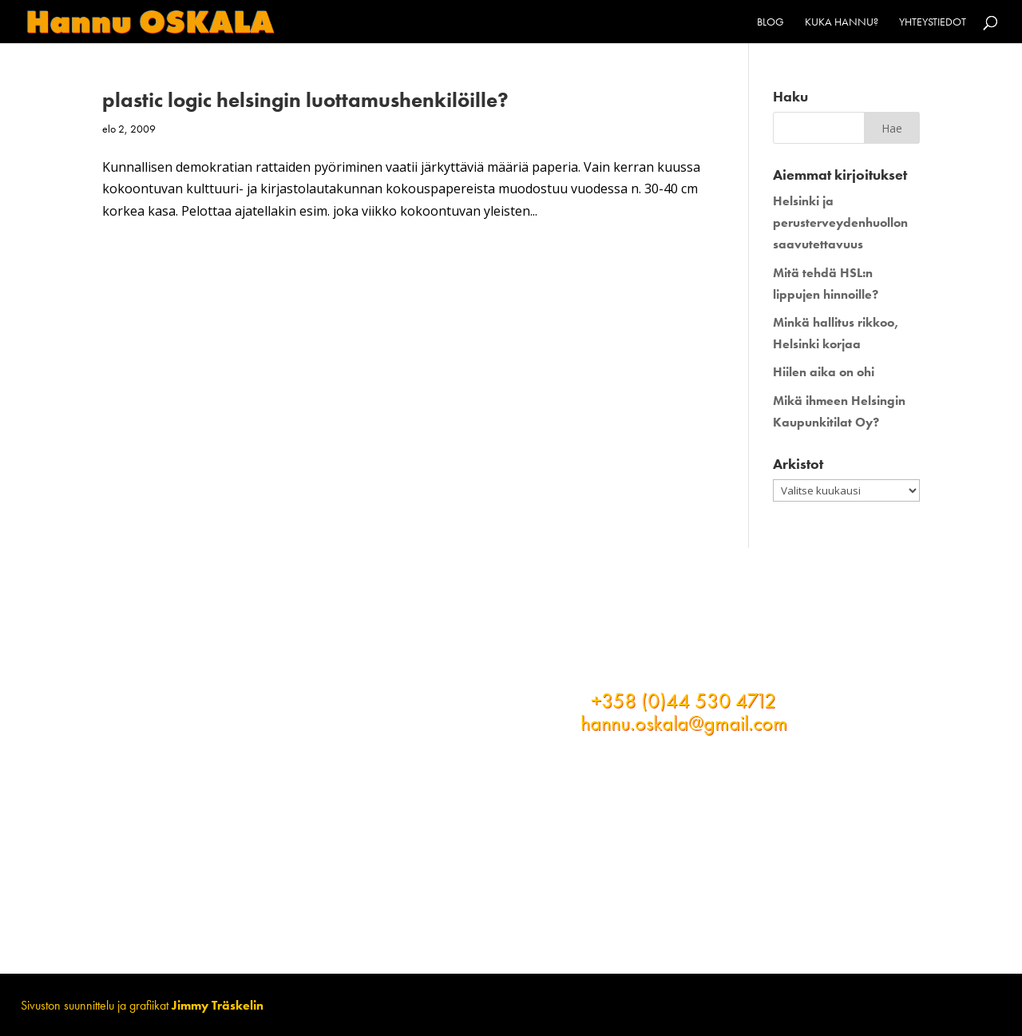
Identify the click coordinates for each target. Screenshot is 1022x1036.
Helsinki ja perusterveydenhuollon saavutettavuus (840, 222)
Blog (770, 22)
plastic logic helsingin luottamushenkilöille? (305, 99)
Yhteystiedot (932, 22)
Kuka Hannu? (841, 22)
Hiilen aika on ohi (823, 371)
